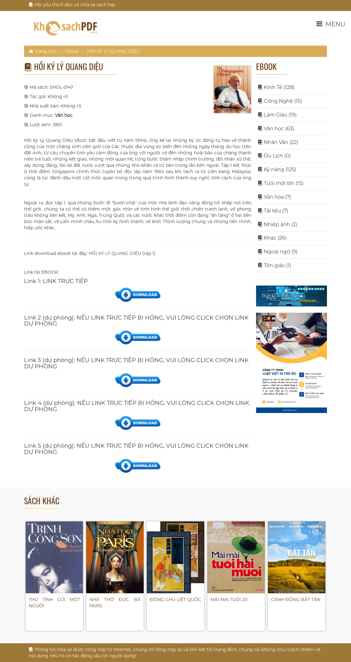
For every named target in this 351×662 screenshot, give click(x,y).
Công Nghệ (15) (280, 101)
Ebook (72, 51)
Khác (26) (272, 238)
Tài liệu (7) (273, 211)
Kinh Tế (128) (276, 87)
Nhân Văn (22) (278, 142)
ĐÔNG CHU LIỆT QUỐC (175, 599)
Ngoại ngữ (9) (278, 252)
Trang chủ (43, 51)
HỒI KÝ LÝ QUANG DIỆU (113, 51)
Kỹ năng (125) (277, 169)
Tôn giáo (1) (274, 265)
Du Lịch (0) (274, 156)
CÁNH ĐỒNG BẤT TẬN (295, 599)
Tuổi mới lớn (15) (281, 183)
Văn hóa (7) (274, 197)
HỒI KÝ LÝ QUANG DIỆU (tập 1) (122, 253)
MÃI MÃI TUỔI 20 (228, 599)
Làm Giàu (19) (277, 115)
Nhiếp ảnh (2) (277, 224)
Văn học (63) (276, 129)
